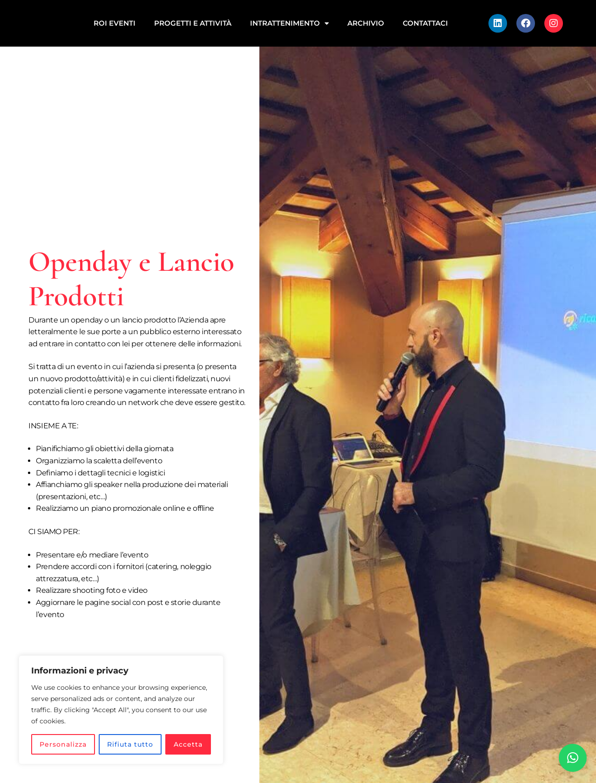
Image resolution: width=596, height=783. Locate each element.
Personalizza (63, 744)
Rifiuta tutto (130, 744)
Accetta (188, 744)
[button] (573, 758)
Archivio (365, 23)
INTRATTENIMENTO (289, 23)
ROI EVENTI (114, 23)
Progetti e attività (192, 23)
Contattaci (425, 23)
